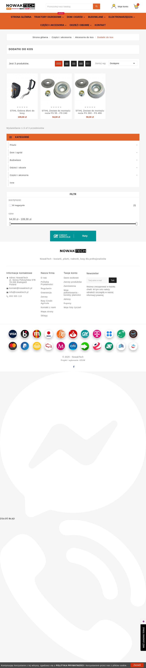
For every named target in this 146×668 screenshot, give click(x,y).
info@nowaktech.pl (19, 292)
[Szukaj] (69, 6)
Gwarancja (46, 292)
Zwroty (44, 297)
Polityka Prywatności (47, 283)
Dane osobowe (71, 278)
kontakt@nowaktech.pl (20, 288)
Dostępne (123, 63)
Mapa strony (47, 311)
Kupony (67, 303)
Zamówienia (70, 286)
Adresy (67, 299)
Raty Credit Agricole (46, 302)
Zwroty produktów (73, 282)
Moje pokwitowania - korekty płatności (72, 292)
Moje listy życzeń (72, 307)
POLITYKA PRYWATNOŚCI (70, 665)
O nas (44, 278)
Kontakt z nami (48, 307)
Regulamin (46, 288)
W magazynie (74, 205)
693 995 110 (15, 296)
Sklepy (44, 316)
